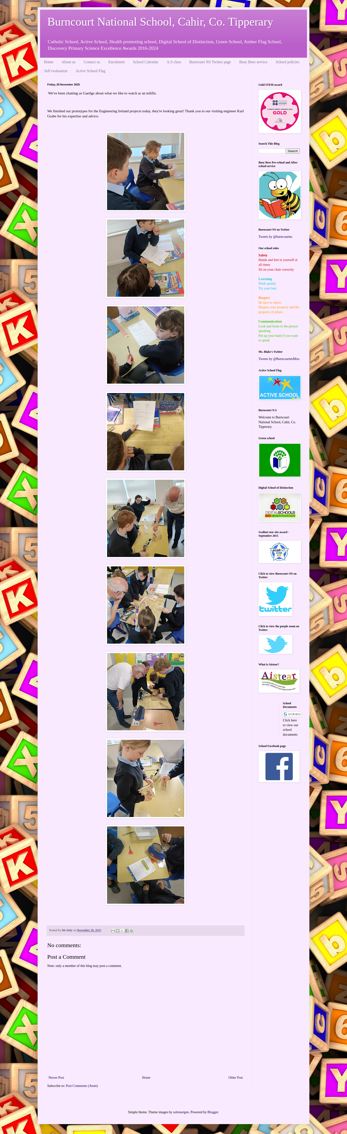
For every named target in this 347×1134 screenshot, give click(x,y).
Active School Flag (90, 71)
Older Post (236, 1077)
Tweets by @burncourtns (275, 237)
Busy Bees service (253, 62)
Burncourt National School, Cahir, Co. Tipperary (160, 21)
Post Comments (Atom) (82, 1086)
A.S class (174, 62)
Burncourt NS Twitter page (210, 62)
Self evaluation (55, 71)
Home (48, 62)
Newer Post (56, 1077)
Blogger (212, 1112)
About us (68, 62)
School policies (287, 62)
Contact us (92, 62)
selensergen (181, 1112)
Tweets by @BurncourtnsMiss (279, 359)
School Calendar (145, 62)
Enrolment (116, 62)
